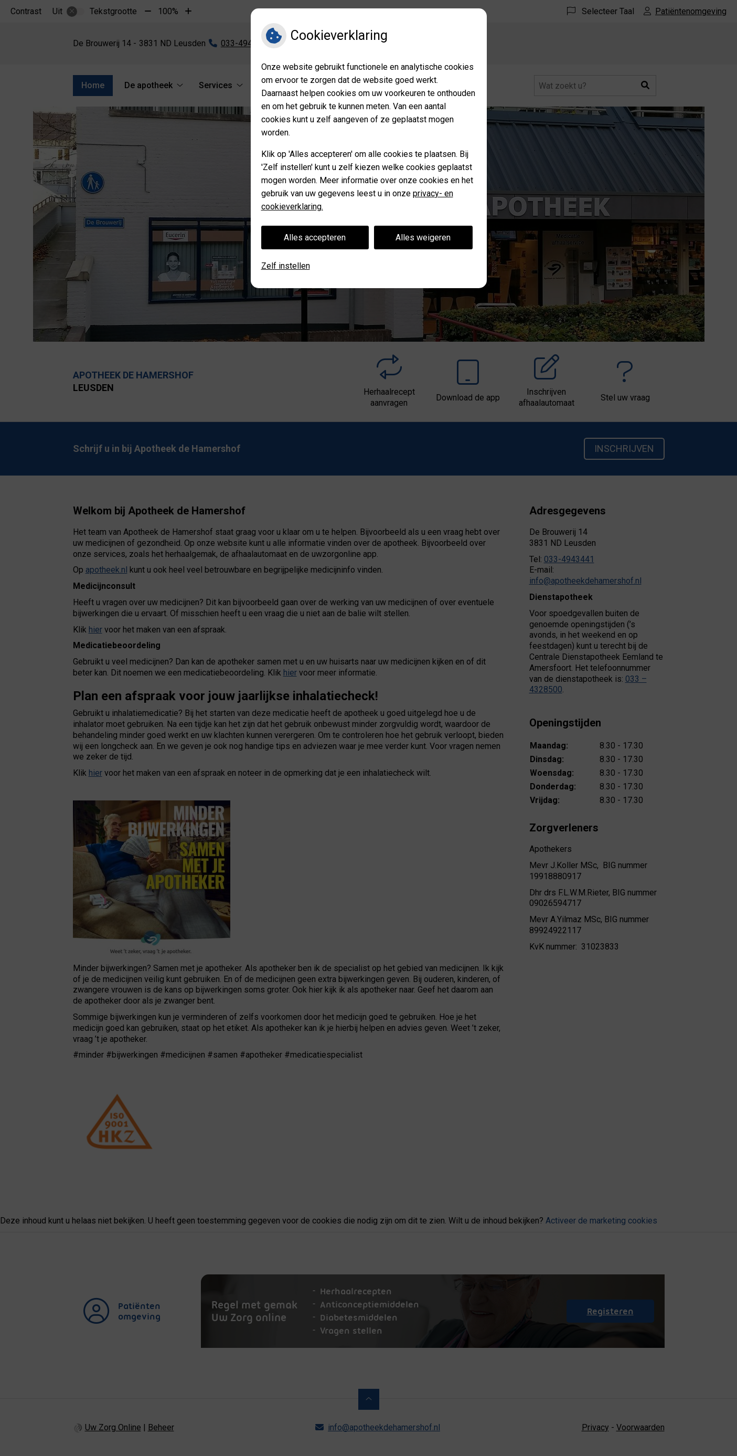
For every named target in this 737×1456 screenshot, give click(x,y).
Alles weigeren (423, 237)
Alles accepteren (315, 237)
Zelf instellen (285, 266)
